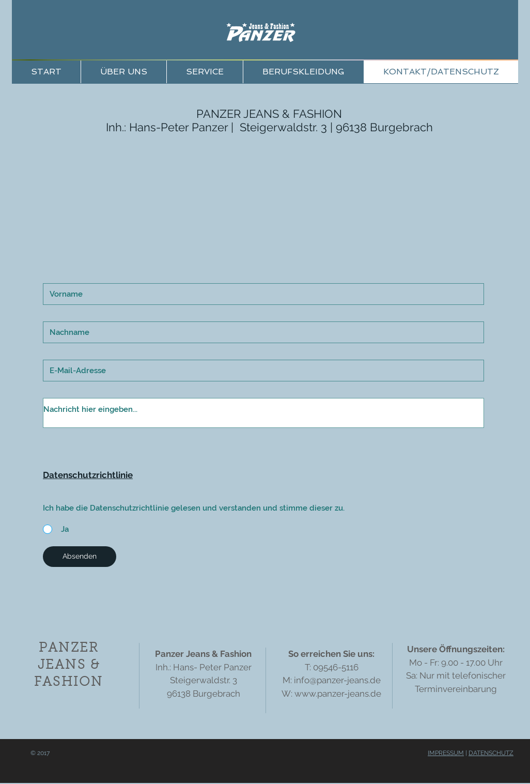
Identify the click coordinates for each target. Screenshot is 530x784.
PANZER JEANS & (244, 113)
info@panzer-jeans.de (337, 680)
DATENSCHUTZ (491, 753)
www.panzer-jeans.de (337, 693)
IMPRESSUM (446, 753)
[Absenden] (79, 556)
